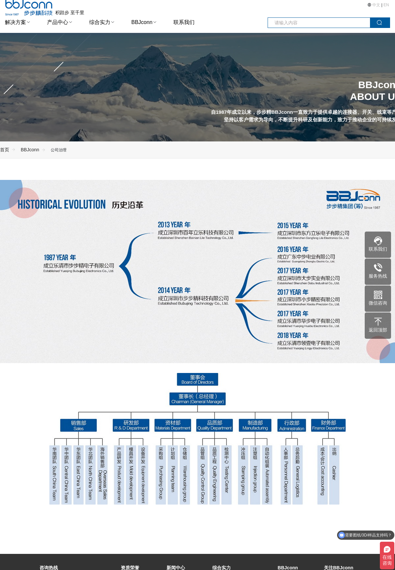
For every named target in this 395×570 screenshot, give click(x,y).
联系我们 (184, 22)
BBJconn (141, 22)
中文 (376, 5)
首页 (4, 149)
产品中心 (57, 22)
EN (386, 5)
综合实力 (99, 22)
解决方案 (15, 22)
